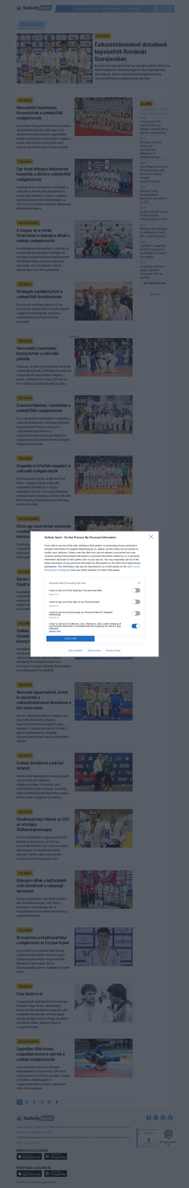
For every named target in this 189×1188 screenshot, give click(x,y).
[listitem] (94, 583)
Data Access (94, 650)
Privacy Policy (113, 650)
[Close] (152, 538)
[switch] (136, 590)
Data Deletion (76, 650)
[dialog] (94, 594)
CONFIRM (70, 638)
